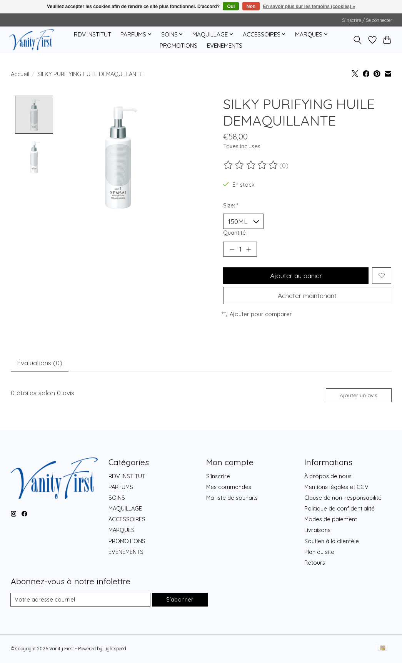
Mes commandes (228, 487)
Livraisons (317, 530)
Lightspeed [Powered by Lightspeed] (114, 649)
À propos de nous (328, 476)
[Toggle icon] (357, 40)
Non (251, 6)
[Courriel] (80, 600)
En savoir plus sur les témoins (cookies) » (309, 6)
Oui (231, 6)
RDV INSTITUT (92, 34)
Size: (231, 205)
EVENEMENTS (224, 45)
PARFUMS (120, 487)
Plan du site (319, 551)
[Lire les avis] (251, 165)
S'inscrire (218, 476)
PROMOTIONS (178, 45)
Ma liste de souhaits (232, 498)
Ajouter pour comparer (257, 314)
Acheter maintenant (307, 295)
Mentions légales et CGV (336, 487)
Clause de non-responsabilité (343, 498)
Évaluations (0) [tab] (40, 362)
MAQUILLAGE (125, 508)
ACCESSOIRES (126, 519)
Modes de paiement (330, 519)
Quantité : (236, 232)
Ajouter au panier (296, 275)
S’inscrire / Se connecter (367, 20)
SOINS (116, 498)
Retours (314, 563)
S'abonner (179, 599)
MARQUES (121, 530)
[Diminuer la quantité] (231, 249)
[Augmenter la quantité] (248, 249)
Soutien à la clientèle (331, 541)
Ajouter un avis (358, 395)
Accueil (20, 74)
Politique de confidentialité (339, 508)
